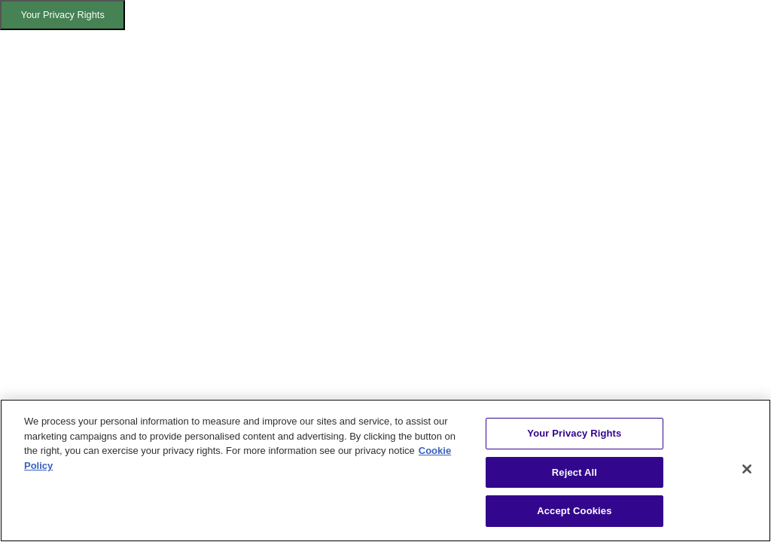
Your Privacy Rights (63, 14)
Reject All (574, 472)
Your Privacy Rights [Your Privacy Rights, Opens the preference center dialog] (574, 433)
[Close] (746, 469)
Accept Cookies (574, 510)
